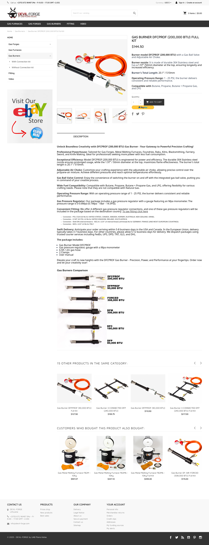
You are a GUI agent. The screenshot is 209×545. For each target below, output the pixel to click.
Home (10, 37)
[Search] (104, 13)
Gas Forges (34, 23)
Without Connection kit (23, 67)
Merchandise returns (115, 512)
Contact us (78, 522)
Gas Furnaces (14, 23)
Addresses (111, 522)
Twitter (177, 537)
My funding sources (115, 525)
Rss (183, 537)
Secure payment (81, 519)
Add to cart (154, 102)
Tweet (138, 114)
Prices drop (45, 509)
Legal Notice (79, 512)
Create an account (194, 2)
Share (133, 114)
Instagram (200, 537)
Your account (116, 504)
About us (77, 515)
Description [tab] (80, 136)
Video (83, 23)
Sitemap (77, 525)
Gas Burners (54, 23)
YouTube (189, 537)
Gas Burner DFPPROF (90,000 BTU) (148, 408)
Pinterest (143, 114)
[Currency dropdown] (168, 2)
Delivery (77, 509)
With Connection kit (21, 61)
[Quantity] (135, 102)
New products (46, 512)
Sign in (181, 2)
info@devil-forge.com (20, 523)
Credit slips (111, 519)
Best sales (44, 515)
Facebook (171, 537)
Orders (109, 515)
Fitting (70, 23)
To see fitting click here (135, 211)
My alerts (111, 528)
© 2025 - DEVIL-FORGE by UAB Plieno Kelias (27, 537)
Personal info (112, 509)
